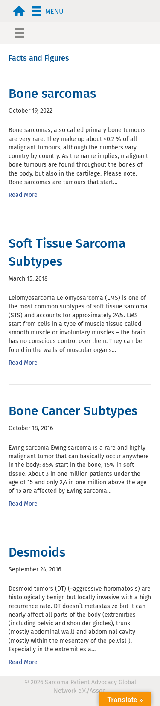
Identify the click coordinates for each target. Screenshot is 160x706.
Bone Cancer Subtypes (73, 411)
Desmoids (37, 552)
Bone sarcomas (52, 93)
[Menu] (48, 11)
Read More (23, 195)
